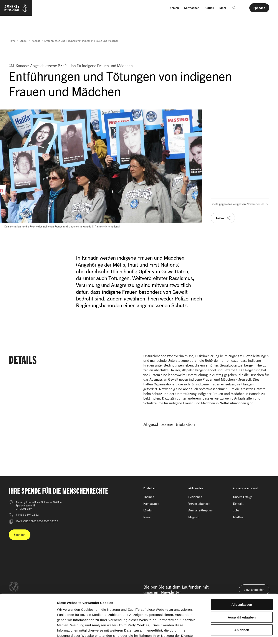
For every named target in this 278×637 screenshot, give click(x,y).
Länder (23, 40)
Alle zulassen (241, 574)
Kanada (35, 40)
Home (12, 40)
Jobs (236, 510)
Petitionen (195, 497)
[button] (234, 7)
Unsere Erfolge (242, 497)
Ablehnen (241, 600)
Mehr (222, 8)
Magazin (193, 517)
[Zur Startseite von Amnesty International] (16, 10)
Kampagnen (151, 503)
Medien (238, 517)
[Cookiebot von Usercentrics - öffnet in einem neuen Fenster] (28, 628)
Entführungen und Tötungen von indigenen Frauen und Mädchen (81, 40)
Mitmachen (191, 8)
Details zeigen (231, 628)
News (147, 517)
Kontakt (238, 503)
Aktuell (209, 8)
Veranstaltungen (199, 503)
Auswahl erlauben (242, 587)
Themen (173, 8)
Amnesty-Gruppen (200, 510)
